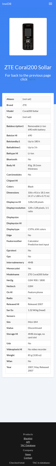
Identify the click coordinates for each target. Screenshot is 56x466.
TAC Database (28, 445)
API (28, 441)
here (32, 79)
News (28, 454)
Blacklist (28, 438)
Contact (28, 457)
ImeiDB (6, 3)
